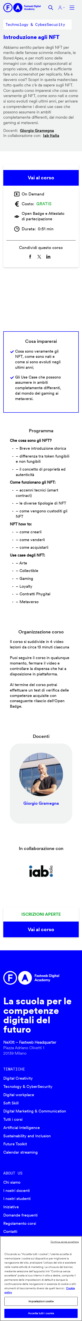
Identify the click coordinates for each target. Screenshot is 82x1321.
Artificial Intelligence (21, 1127)
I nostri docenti (16, 1190)
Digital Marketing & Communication (34, 1111)
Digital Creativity (18, 1078)
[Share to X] (39, 257)
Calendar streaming (20, 1152)
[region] (41, 1278)
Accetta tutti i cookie (41, 1313)
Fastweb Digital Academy (32, 978)
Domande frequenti (20, 1215)
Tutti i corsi (13, 1119)
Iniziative (11, 1207)
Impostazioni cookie (40, 1301)
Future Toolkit (15, 1144)
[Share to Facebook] (30, 257)
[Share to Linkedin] (48, 257)
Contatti (10, 1231)
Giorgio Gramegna (37, 130)
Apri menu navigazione (72, 7)
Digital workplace (18, 1094)
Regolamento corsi (19, 1223)
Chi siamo (11, 1182)
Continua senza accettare (65, 1241)
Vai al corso (41, 178)
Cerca (50, 7)
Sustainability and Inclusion (27, 1136)
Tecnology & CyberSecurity (27, 1086)
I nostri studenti (17, 1198)
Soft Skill (11, 1103)
